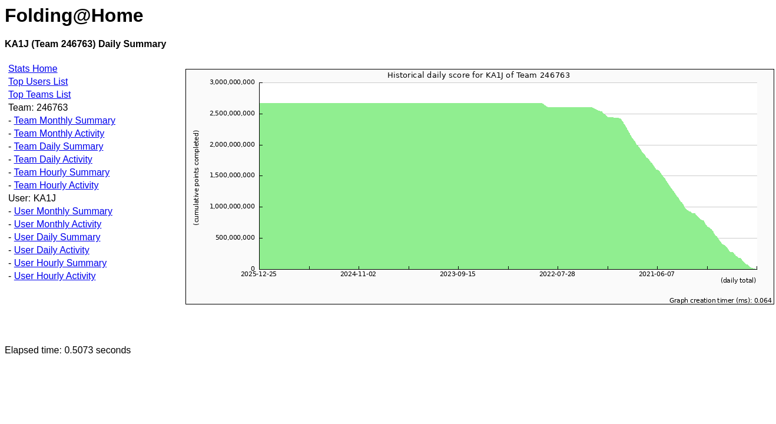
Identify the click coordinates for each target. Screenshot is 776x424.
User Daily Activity (51, 250)
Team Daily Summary (58, 146)
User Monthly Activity (57, 224)
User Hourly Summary (60, 263)
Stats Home (33, 69)
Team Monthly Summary (64, 120)
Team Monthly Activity (59, 133)
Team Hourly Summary (62, 172)
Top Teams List (39, 95)
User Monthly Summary (63, 211)
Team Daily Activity (53, 159)
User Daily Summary (57, 237)
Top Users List (38, 82)
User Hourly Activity (55, 276)
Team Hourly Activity (56, 185)
